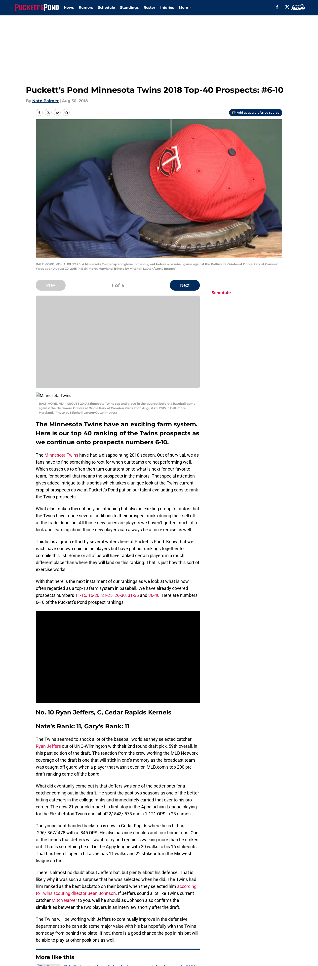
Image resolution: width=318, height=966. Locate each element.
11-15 (80, 589)
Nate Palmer (45, 100)
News (69, 7)
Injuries (167, 7)
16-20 (93, 589)
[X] (287, 7)
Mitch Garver (64, 894)
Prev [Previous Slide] (50, 285)
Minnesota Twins (61, 449)
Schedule (106, 7)
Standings (129, 7)
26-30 (120, 589)
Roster (149, 7)
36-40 (153, 589)
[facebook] (277, 7)
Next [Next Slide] (185, 285)
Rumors (86, 7)
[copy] (66, 112)
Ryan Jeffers (48, 740)
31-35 (133, 589)
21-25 (107, 589)
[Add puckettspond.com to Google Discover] (255, 112)
